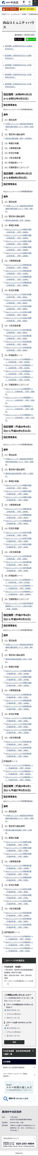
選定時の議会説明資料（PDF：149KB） (18, 831)
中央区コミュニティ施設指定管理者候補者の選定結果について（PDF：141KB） (19, 126)
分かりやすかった (13, 1010)
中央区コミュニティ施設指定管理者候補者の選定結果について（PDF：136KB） (19, 818)
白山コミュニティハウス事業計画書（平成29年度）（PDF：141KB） (18, 672)
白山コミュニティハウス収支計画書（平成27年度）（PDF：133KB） (18, 731)
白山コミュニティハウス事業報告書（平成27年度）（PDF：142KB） (18, 707)
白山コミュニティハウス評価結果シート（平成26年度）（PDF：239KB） (19, 937)
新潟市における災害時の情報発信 (13, 1067)
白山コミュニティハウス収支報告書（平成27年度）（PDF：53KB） (18, 755)
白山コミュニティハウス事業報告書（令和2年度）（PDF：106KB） (18, 510)
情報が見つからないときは (18, 1098)
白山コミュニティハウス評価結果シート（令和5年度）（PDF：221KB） (19, 366)
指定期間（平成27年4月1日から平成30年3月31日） (18, 76)
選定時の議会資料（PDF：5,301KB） (19, 138)
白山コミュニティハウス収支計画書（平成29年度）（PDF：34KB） (18, 719)
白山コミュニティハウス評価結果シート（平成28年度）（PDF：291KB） (19, 772)
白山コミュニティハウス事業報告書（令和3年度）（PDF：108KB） (18, 284)
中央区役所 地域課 (12, 967)
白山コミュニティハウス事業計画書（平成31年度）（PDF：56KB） (18, 492)
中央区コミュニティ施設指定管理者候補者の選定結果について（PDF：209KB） (19, 461)
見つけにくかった (13, 1036)
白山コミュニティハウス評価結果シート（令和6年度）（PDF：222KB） (19, 360)
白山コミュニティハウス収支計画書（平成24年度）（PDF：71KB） (18, 902)
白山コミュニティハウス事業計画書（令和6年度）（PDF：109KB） (18, 236)
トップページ (15, 14)
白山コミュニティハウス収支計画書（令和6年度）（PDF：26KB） (18, 301)
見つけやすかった (13, 1028)
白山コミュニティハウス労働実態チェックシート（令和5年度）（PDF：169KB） (19, 400)
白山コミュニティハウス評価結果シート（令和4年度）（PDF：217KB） (19, 372)
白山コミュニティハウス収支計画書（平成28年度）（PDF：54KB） (18, 725)
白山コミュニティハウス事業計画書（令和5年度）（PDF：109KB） (18, 242)
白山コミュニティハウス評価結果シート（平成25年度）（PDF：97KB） (19, 943)
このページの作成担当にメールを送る (20, 982)
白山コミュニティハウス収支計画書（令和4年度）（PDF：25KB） (18, 313)
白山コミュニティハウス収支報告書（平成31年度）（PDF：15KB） (18, 563)
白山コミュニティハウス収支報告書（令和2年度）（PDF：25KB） (18, 557)
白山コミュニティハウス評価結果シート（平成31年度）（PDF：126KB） (19, 587)
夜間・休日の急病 (28, 9)
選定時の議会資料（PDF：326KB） (18, 220)
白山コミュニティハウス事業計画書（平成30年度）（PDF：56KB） (18, 498)
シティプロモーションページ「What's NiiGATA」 (15, 1075)
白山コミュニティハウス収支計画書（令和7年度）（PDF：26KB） (18, 296)
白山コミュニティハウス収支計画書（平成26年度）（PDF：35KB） (18, 890)
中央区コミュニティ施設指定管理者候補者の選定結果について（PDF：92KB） (19, 208)
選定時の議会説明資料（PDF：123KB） (18, 660)
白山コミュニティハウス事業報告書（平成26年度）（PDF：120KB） (18, 867)
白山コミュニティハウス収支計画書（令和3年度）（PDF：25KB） (18, 319)
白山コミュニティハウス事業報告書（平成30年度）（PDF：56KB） (18, 522)
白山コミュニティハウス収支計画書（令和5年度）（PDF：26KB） (18, 307)
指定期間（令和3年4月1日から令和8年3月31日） (18, 57)
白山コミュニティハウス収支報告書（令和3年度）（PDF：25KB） (18, 349)
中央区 (24, 14)
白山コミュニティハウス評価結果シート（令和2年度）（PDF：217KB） (19, 581)
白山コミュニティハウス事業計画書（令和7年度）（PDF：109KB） (18, 231)
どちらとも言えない (14, 1014)
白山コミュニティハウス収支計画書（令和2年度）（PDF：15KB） (18, 534)
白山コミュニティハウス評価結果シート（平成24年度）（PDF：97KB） (19, 949)
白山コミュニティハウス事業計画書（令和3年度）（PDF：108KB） (18, 254)
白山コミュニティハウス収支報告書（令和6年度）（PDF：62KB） (18, 331)
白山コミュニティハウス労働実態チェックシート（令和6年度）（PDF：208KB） (19, 391)
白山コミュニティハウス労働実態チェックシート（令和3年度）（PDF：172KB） (19, 417)
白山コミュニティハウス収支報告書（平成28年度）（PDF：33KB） (18, 749)
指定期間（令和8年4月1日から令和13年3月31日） (18, 47)
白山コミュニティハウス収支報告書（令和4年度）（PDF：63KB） (18, 343)
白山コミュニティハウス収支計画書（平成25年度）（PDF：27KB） (18, 896)
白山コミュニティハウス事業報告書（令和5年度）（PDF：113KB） (18, 272)
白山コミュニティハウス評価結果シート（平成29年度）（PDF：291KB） (19, 767)
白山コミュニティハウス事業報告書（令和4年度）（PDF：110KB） (18, 278)
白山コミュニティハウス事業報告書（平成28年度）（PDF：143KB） (18, 702)
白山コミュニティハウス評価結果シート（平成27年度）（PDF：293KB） (19, 778)
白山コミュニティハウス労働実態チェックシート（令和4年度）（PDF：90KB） (19, 409)
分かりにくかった (13, 1018)
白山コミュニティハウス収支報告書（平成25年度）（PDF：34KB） (18, 920)
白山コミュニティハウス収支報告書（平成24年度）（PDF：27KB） (18, 926)
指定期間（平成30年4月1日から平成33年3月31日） (18, 66)
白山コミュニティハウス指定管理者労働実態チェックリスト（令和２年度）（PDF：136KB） (19, 606)
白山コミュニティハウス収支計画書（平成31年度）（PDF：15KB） (18, 540)
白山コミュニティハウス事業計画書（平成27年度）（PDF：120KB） (18, 684)
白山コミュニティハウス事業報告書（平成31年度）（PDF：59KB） (18, 516)
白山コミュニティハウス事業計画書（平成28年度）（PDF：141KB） (18, 678)
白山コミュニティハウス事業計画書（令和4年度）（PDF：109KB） (18, 248)
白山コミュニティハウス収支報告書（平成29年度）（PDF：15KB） (18, 743)
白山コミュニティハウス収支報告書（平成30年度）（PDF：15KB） (18, 569)
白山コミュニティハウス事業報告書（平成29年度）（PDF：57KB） (18, 696)
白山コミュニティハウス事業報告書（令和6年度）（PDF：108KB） (18, 266)
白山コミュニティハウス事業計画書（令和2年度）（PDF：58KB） (18, 486)
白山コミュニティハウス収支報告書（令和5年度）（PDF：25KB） (18, 337)
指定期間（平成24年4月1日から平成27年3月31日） (18, 85)
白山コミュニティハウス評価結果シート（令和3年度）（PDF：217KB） (19, 378)
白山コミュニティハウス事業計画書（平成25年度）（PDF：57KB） (18, 849)
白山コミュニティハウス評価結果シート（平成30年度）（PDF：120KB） (19, 593)
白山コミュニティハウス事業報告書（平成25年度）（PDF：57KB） (18, 873)
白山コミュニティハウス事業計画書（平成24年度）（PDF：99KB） (18, 855)
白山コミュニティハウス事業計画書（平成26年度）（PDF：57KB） (18, 843)
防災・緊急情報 (11, 9)
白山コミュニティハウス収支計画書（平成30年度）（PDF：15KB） (18, 545)
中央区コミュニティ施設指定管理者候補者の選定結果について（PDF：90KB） (19, 647)
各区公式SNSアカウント (11, 1138)
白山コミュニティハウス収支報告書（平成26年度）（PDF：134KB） (18, 914)
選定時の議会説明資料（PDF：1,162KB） (19, 475)
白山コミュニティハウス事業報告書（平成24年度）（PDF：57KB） (18, 879)
